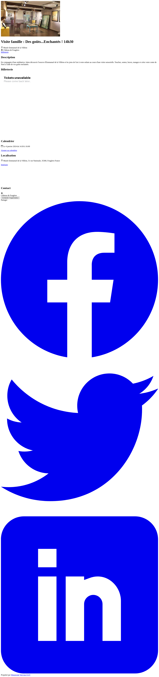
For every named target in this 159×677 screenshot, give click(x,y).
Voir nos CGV (25, 675)
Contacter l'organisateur (10, 198)
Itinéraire (4, 165)
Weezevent (15, 675)
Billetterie (5, 52)
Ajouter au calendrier (9, 150)
